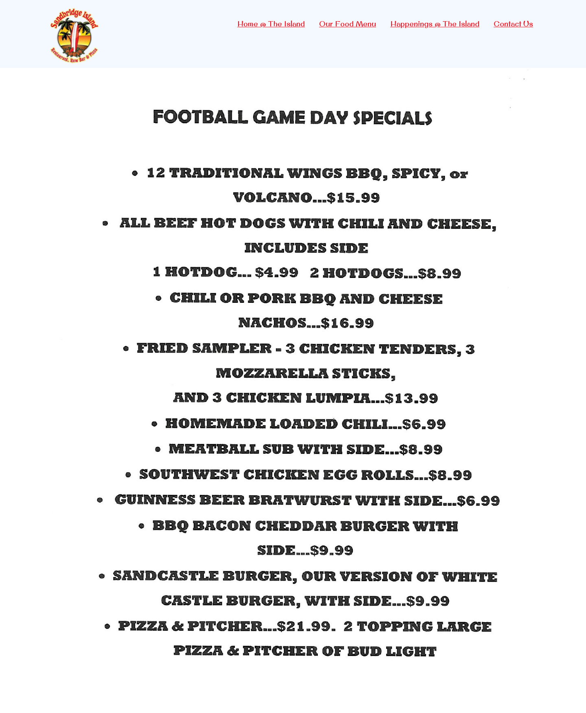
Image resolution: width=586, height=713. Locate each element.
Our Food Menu (347, 23)
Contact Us (513, 23)
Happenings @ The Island (434, 23)
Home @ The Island (271, 23)
